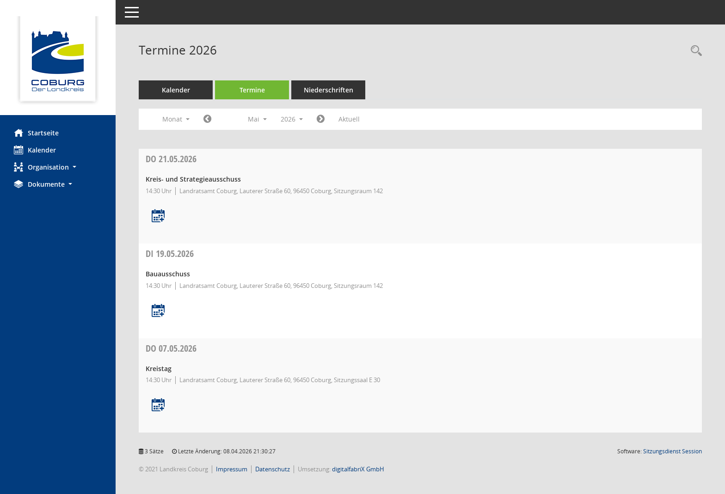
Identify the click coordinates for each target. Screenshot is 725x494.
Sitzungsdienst (672, 451)
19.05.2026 (170, 253)
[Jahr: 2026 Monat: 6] (321, 119)
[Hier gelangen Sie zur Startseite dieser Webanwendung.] (58, 61)
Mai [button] (257, 119)
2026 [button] (292, 119)
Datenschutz (272, 469)
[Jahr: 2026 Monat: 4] (207, 119)
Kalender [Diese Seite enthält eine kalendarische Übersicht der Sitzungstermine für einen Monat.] (35, 149)
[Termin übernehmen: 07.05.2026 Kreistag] (158, 405)
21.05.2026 (171, 158)
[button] (58, 167)
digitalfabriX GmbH (358, 469)
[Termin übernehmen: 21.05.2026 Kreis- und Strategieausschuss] (158, 216)
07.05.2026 (171, 348)
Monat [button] (176, 119)
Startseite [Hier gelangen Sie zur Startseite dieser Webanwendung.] (36, 132)
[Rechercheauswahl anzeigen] (694, 51)
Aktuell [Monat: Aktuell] (349, 119)
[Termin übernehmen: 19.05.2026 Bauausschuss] (158, 311)
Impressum (231, 469)
